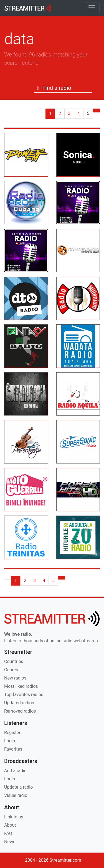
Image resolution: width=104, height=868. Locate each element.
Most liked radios (21, 686)
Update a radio (18, 787)
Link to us (13, 817)
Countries (13, 661)
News (9, 841)
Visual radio (15, 795)
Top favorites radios (23, 694)
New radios (15, 678)
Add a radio (15, 770)
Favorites (13, 749)
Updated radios (19, 702)
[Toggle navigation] (92, 7)
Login (9, 740)
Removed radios (20, 711)
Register (12, 732)
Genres (11, 669)
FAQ (8, 833)
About (10, 825)
